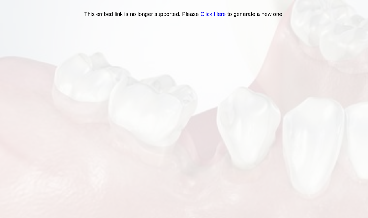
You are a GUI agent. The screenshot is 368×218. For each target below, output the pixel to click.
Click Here (213, 14)
